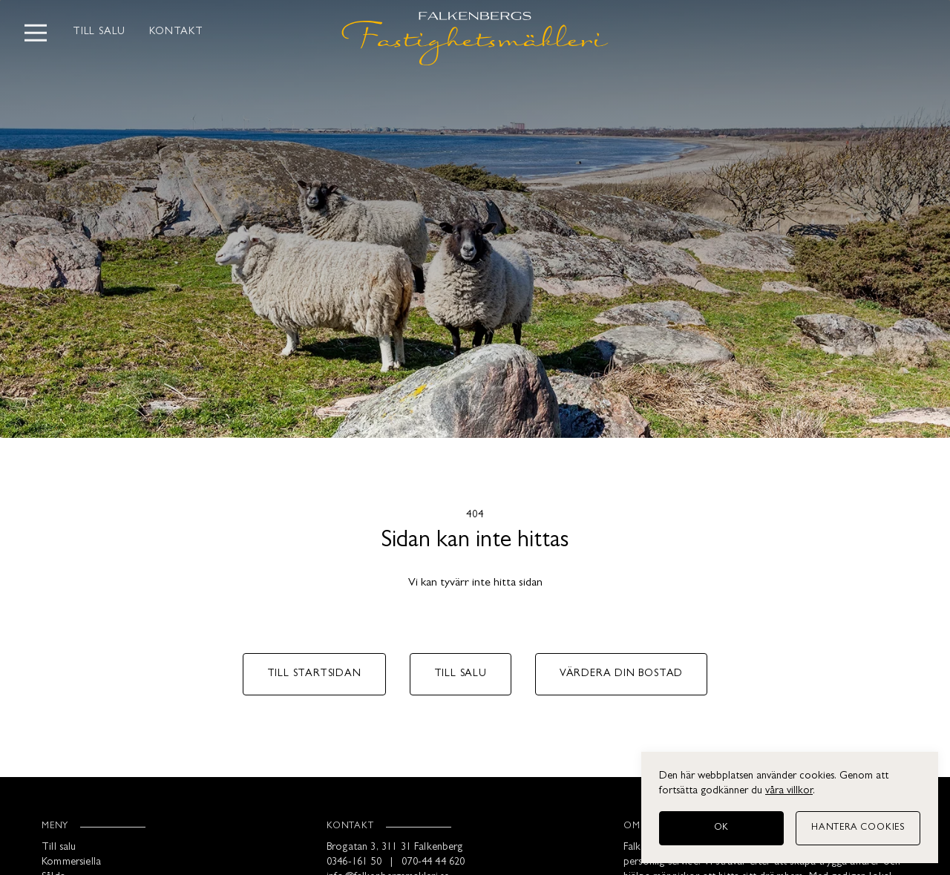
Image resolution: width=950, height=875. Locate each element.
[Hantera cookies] (858, 828)
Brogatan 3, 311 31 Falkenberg (395, 847)
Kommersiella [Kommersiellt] (71, 862)
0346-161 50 (354, 862)
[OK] (721, 828)
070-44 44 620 (433, 862)
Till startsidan (314, 674)
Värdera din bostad (621, 674)
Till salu (99, 32)
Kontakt (176, 32)
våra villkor (789, 791)
